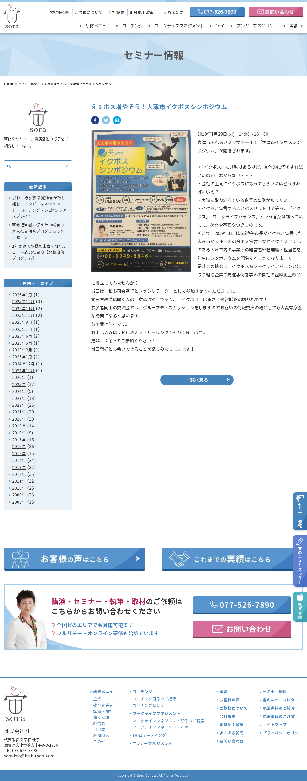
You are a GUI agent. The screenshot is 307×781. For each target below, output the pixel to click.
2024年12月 (23, 363)
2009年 (19, 495)
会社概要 (116, 12)
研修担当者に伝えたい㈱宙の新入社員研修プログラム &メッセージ (38, 231)
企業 (97, 699)
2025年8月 (22, 322)
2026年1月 (22, 294)
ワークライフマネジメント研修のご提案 (168, 720)
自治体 (99, 729)
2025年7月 (22, 329)
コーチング (132, 25)
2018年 (19, 433)
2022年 (19, 405)
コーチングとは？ (148, 705)
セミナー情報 (27, 84)
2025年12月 (23, 301)
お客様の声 (59, 12)
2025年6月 (22, 336)
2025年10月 (23, 315)
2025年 (19, 384)
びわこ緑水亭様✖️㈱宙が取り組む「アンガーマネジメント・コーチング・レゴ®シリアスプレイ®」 (39, 207)
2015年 (19, 453)
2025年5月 (22, 343)
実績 (293, 25)
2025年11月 (23, 308)
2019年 (19, 425)
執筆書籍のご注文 (279, 716)
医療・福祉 (103, 711)
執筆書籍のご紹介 (279, 708)
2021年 (19, 412)
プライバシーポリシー (283, 733)
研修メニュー (98, 25)
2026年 (19, 377)
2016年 (19, 446)
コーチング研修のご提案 (154, 699)
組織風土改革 (142, 12)
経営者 (99, 723)
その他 (99, 741)
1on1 (220, 25)
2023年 (19, 398)
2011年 (19, 481)
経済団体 (101, 735)
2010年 (19, 488)
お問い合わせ (232, 741)
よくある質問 (171, 12)
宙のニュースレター (281, 699)
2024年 (19, 391)
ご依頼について (89, 12)
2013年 (19, 467)
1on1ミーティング (149, 735)
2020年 (19, 419)
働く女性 (101, 717)
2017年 (19, 439)
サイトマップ (275, 724)
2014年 (19, 460)
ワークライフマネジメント (179, 25)
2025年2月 (22, 350)
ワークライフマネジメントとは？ (162, 727)
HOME (9, 84)
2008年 (19, 502)
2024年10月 (23, 370)
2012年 (19, 474)
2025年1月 (22, 356)
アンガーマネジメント (257, 25)
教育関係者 (103, 705)
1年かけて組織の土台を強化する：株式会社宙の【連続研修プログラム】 (39, 252)
